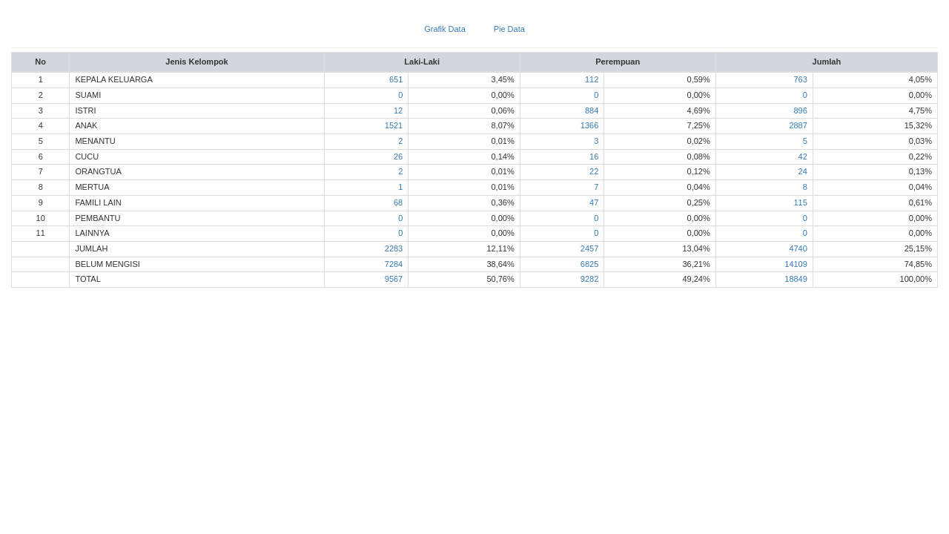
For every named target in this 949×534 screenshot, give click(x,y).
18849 (795, 278)
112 (591, 79)
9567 (394, 278)
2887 (798, 125)
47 (593, 202)
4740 (798, 248)
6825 (589, 264)
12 (398, 110)
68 (398, 202)
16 (593, 156)
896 (800, 110)
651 (396, 79)
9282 (589, 278)
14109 (795, 264)
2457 (589, 248)
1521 (394, 125)
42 (802, 156)
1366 (589, 125)
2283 (394, 248)
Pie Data (509, 28)
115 (800, 202)
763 (800, 79)
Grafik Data (445, 28)
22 (593, 171)
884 (591, 110)
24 (802, 171)
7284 (394, 264)
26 (398, 156)
